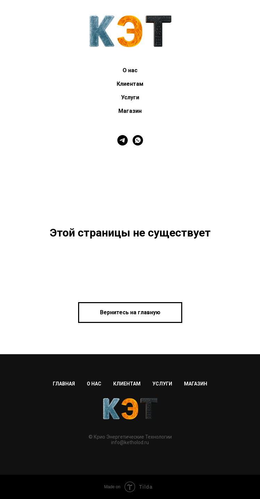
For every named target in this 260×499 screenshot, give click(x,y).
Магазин (130, 111)
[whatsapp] (138, 140)
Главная (64, 383)
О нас (130, 70)
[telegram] (122, 140)
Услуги (130, 97)
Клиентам (130, 84)
